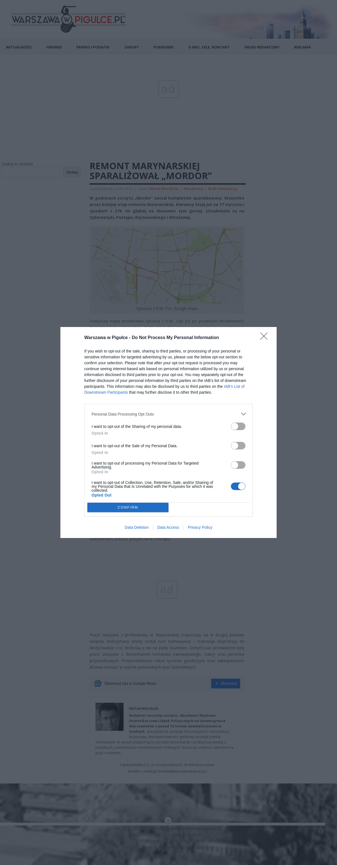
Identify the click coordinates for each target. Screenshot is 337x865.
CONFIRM (127, 507)
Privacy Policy (200, 527)
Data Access (168, 527)
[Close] (265, 338)
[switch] (238, 426)
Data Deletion (137, 527)
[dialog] (168, 432)
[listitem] (168, 414)
